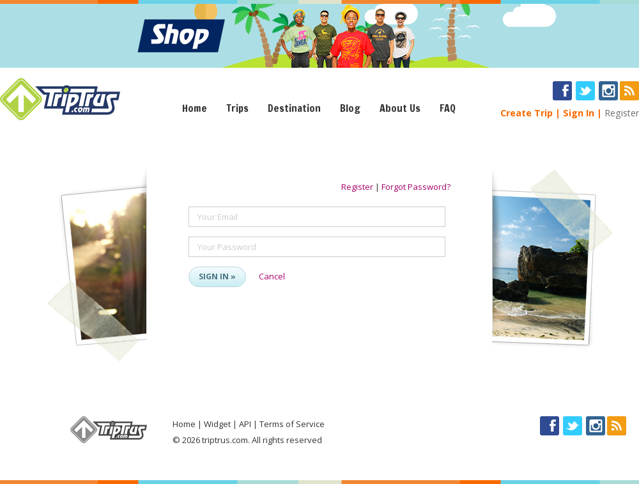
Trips (237, 108)
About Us (400, 108)
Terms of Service (292, 424)
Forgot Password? (415, 186)
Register (621, 113)
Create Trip (526, 113)
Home (194, 108)
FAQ (448, 108)
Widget (217, 424)
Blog (350, 108)
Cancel (272, 276)
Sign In (578, 113)
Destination (294, 108)
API (245, 424)
